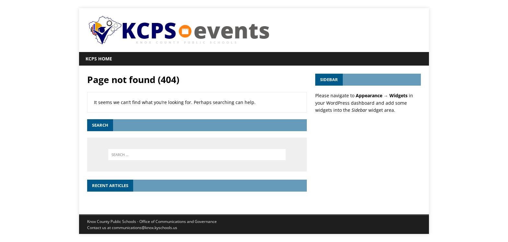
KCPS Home (99, 59)
